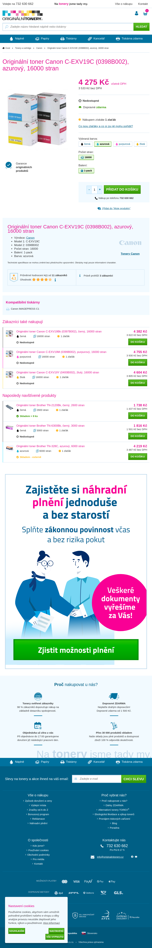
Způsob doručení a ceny (38, 800)
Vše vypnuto (54, 936)
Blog (114, 823)
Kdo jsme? (38, 845)
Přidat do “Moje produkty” (114, 208)
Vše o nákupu (123, 3)
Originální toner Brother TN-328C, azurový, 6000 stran (50, 446)
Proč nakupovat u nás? (114, 800)
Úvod (7, 48)
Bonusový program (38, 814)
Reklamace (38, 818)
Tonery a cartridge (23, 48)
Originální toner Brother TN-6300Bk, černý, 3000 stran (50, 425)
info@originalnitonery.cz (110, 856)
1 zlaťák (65, 336)
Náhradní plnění (38, 823)
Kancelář (96, 39)
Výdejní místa (38, 805)
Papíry (42, 39)
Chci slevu (134, 779)
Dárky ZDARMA (114, 805)
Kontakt (143, 3)
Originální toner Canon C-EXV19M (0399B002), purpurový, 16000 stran (61, 352)
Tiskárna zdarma (130, 39)
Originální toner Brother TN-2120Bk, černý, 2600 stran (50, 405)
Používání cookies (38, 850)
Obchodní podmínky (38, 854)
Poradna (114, 827)
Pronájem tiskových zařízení (114, 818)
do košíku (138, 341)
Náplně (16, 39)
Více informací (51, 923)
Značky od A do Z (38, 809)
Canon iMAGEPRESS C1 (25, 308)
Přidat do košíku (122, 189)
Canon (39, 48)
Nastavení (56, 931)
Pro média (38, 859)
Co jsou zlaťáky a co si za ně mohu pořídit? (106, 126)
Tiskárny (68, 39)
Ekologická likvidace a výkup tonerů (114, 814)
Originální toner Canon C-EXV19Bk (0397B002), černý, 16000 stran (59, 331)
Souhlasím (16, 931)
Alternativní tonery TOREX (114, 809)
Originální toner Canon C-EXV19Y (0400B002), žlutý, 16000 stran (57, 372)
